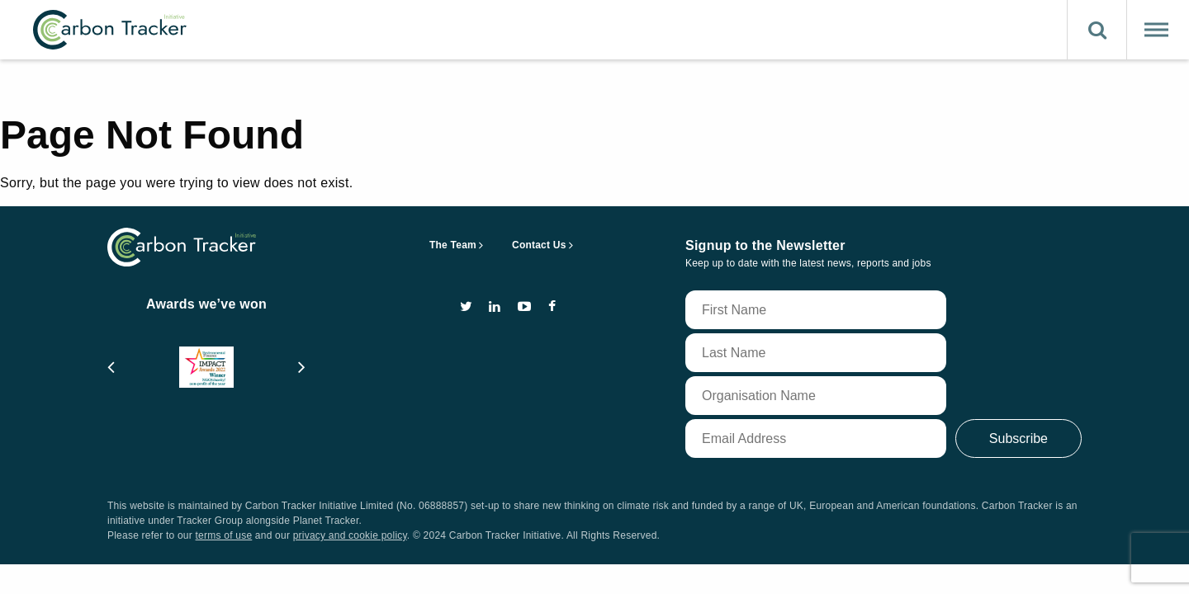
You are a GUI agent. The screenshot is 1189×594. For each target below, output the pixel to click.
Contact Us (539, 245)
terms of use (224, 535)
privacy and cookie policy (350, 535)
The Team (452, 245)
